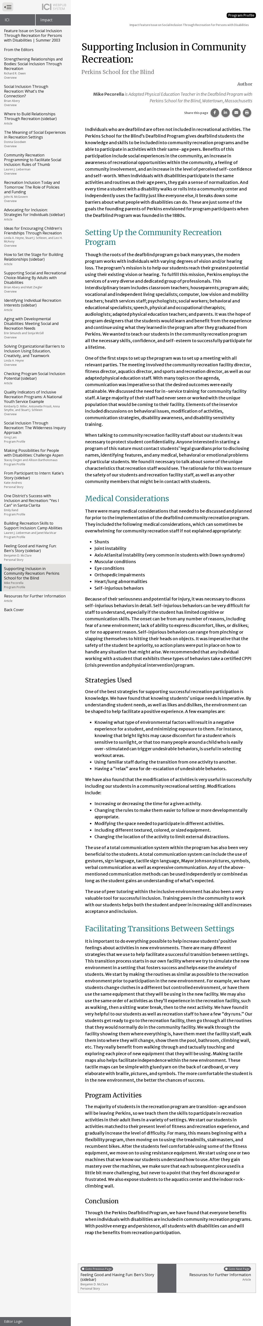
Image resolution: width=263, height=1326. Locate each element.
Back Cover (14, 609)
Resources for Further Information (35, 598)
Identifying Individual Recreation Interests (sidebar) (35, 305)
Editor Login (13, 1321)
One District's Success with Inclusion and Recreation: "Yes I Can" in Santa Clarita (35, 504)
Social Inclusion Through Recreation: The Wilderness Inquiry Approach (35, 432)
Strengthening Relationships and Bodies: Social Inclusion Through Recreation (35, 68)
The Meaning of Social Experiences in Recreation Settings (35, 139)
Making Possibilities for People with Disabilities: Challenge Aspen (35, 457)
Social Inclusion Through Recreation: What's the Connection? (35, 95)
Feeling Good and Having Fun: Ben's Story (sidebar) (35, 552)
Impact (46, 19)
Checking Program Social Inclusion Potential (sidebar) (35, 378)
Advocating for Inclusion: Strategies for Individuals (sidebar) (35, 214)
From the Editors (19, 49)
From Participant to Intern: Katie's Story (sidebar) (35, 480)
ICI (7, 19)
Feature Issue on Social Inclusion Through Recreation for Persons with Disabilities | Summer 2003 (33, 35)
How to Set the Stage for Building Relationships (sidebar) (35, 259)
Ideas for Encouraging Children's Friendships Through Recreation (35, 237)
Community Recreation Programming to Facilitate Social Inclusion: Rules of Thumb (35, 164)
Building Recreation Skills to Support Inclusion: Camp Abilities (35, 530)
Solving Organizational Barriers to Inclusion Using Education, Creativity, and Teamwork (35, 355)
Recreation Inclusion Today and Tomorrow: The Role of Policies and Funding (35, 191)
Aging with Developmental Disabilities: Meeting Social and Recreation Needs (35, 327)
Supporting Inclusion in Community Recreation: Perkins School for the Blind (35, 577)
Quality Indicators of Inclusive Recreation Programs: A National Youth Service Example (35, 402)
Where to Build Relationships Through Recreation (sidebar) (35, 118)
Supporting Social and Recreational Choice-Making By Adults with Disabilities (35, 282)
